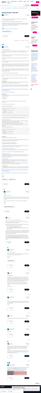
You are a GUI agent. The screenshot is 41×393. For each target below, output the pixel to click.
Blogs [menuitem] (28, 1)
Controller (6, 28)
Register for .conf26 (34, 17)
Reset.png (4, 179)
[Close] (22, 389)
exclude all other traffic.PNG (9, 206)
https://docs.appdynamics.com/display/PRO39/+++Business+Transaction (15, 149)
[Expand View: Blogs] (29, 1)
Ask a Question (35, 5)
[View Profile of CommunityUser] (12, 364)
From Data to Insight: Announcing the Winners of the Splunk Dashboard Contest (34, 54)
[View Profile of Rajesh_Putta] (6, 46)
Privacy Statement (3, 391)
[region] (12, 390)
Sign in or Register (31, 388)
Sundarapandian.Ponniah (6, 49)
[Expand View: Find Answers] (22, 1)
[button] (28, 10)
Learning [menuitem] (31, 1)
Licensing (9, 28)
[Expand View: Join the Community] (16, 1)
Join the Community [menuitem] (14, 1)
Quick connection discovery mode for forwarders (34, 75)
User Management (15, 28)
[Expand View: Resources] (10, 2)
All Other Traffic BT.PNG (6, 31)
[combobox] (16, 5)
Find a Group (34, 45)
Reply (27, 211)
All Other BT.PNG (10, 260)
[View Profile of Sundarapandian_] (6, 14)
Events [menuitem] (25, 1)
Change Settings (10, 391)
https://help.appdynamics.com (22, 351)
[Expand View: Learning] (33, 1)
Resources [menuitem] (9, 2)
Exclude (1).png (12, 179)
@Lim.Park (22, 370)
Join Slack (35, 32)
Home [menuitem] (8, 1)
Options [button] (37, 8)
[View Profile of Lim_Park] (9, 217)
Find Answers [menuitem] (20, 1)
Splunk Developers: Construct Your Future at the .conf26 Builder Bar (34, 64)
